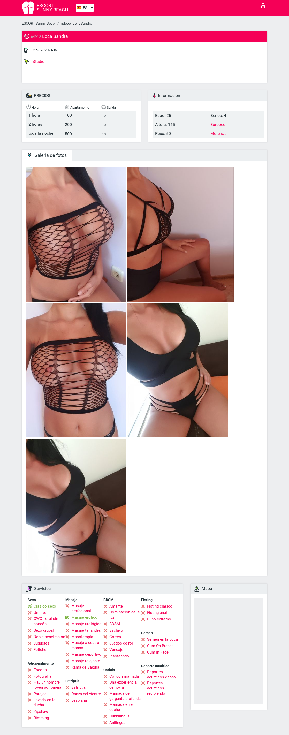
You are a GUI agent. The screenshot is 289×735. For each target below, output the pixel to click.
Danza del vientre (86, 694)
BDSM (114, 624)
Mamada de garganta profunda (125, 696)
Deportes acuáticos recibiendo (156, 688)
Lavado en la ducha (44, 702)
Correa (115, 636)
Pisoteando (119, 656)
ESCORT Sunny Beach (39, 23)
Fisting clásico (159, 606)
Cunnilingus (119, 716)
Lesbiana (79, 700)
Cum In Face (158, 652)
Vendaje (116, 649)
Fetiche (40, 649)
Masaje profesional (81, 608)
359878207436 (44, 50)
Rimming (41, 718)
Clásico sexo (45, 606)
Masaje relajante (85, 660)
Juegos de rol (121, 643)
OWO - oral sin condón (46, 621)
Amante (116, 606)
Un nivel (40, 612)
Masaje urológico (86, 624)
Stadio (34, 61)
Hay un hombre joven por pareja (47, 685)
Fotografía (42, 676)
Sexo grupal (44, 630)
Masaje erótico (84, 617)
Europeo (217, 124)
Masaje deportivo (86, 654)
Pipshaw (41, 711)
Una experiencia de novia (123, 685)
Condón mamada (124, 676)
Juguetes (41, 643)
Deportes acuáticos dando (161, 674)
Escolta (40, 670)
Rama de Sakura (85, 667)
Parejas (40, 694)
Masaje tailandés (86, 630)
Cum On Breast (160, 645)
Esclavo (116, 630)
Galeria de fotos (47, 155)
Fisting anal (157, 612)
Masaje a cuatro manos (85, 645)
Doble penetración (49, 636)
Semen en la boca (162, 639)
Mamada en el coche (121, 707)
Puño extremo (159, 619)
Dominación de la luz (124, 615)
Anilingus (117, 722)
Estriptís (78, 687)
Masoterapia (82, 636)
